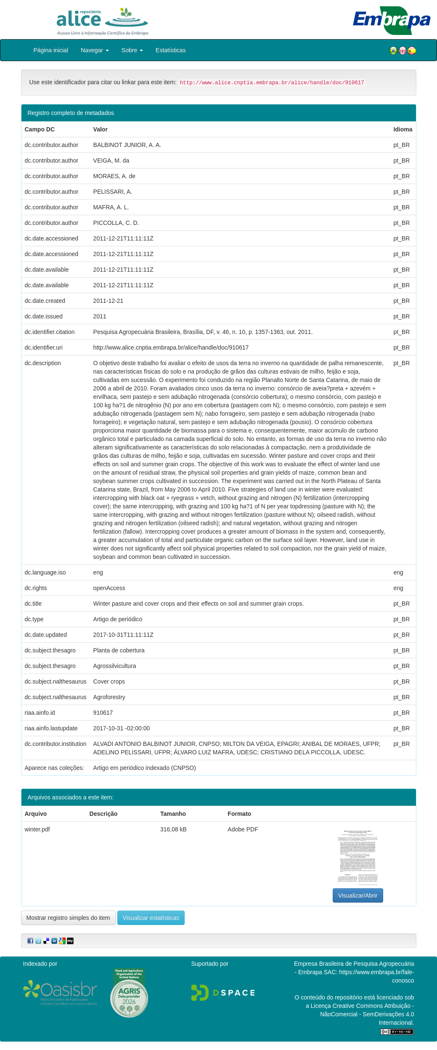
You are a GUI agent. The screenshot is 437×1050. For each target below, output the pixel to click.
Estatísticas (171, 50)
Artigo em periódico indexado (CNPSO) (144, 767)
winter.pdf (37, 829)
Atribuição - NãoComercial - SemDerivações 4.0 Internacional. (367, 1014)
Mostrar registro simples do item (68, 917)
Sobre (132, 50)
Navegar (95, 50)
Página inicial (51, 50)
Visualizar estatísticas (151, 917)
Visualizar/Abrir (358, 895)
